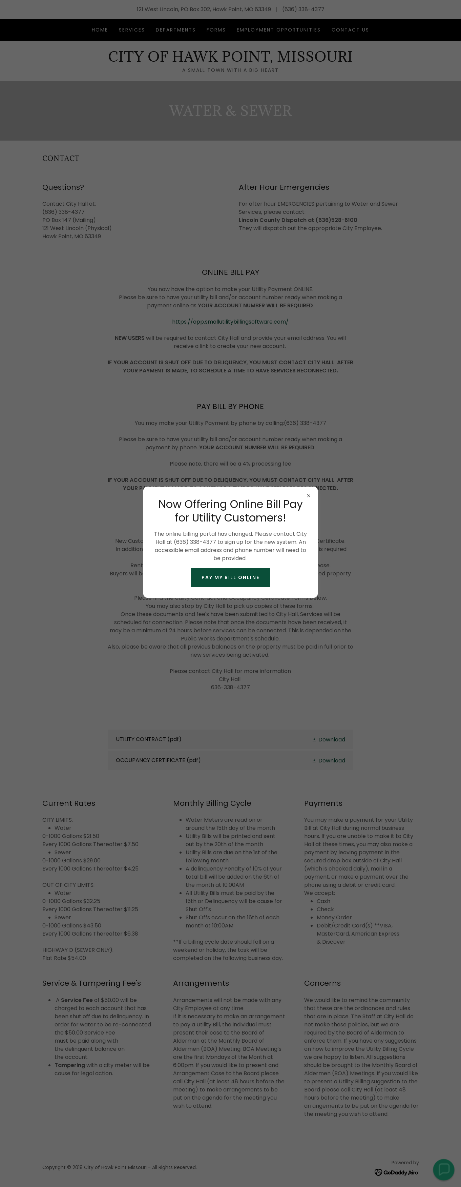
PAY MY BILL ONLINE (230, 577)
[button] (443, 1169)
